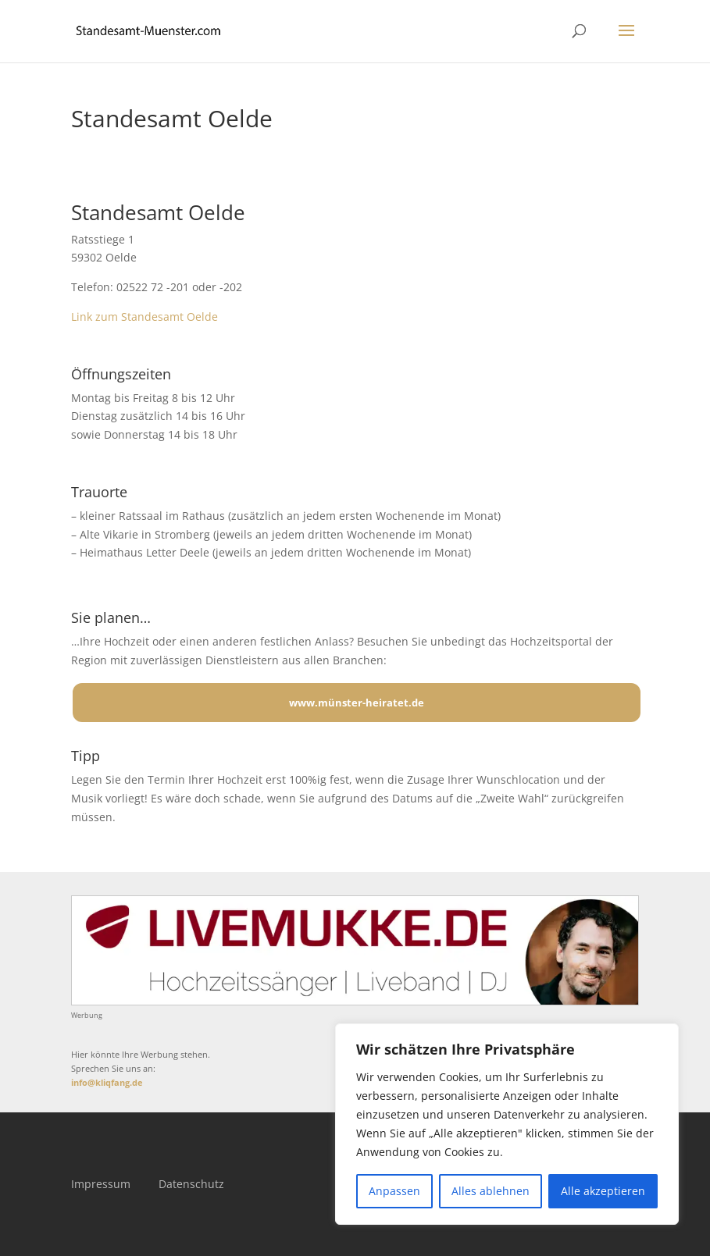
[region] (507, 1124)
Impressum (100, 1183)
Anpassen (394, 1190)
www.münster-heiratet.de (356, 703)
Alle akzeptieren (603, 1190)
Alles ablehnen (490, 1190)
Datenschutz (191, 1183)
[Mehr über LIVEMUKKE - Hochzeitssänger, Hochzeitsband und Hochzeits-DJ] (355, 1001)
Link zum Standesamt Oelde (144, 316)
